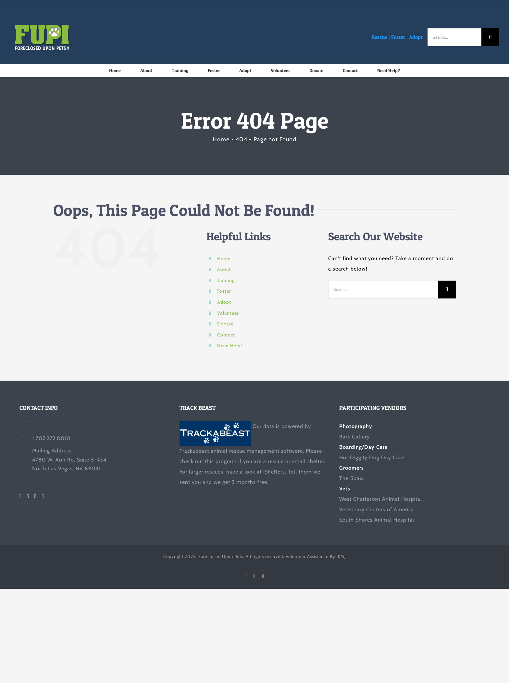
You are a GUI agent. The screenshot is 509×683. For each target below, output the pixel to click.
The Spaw (351, 478)
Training (226, 280)
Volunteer (228, 313)
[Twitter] (28, 496)
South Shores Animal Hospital (376, 520)
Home (223, 258)
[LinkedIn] (35, 496)
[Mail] (43, 496)
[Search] (490, 37)
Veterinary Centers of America (376, 509)
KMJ (342, 556)
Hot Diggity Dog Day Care (371, 457)
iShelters (274, 472)
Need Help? (230, 345)
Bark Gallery (354, 437)
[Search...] (454, 37)
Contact (226, 335)
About (224, 269)
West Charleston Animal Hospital (380, 499)
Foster (398, 37)
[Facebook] (20, 496)
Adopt (416, 37)
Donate (225, 324)
